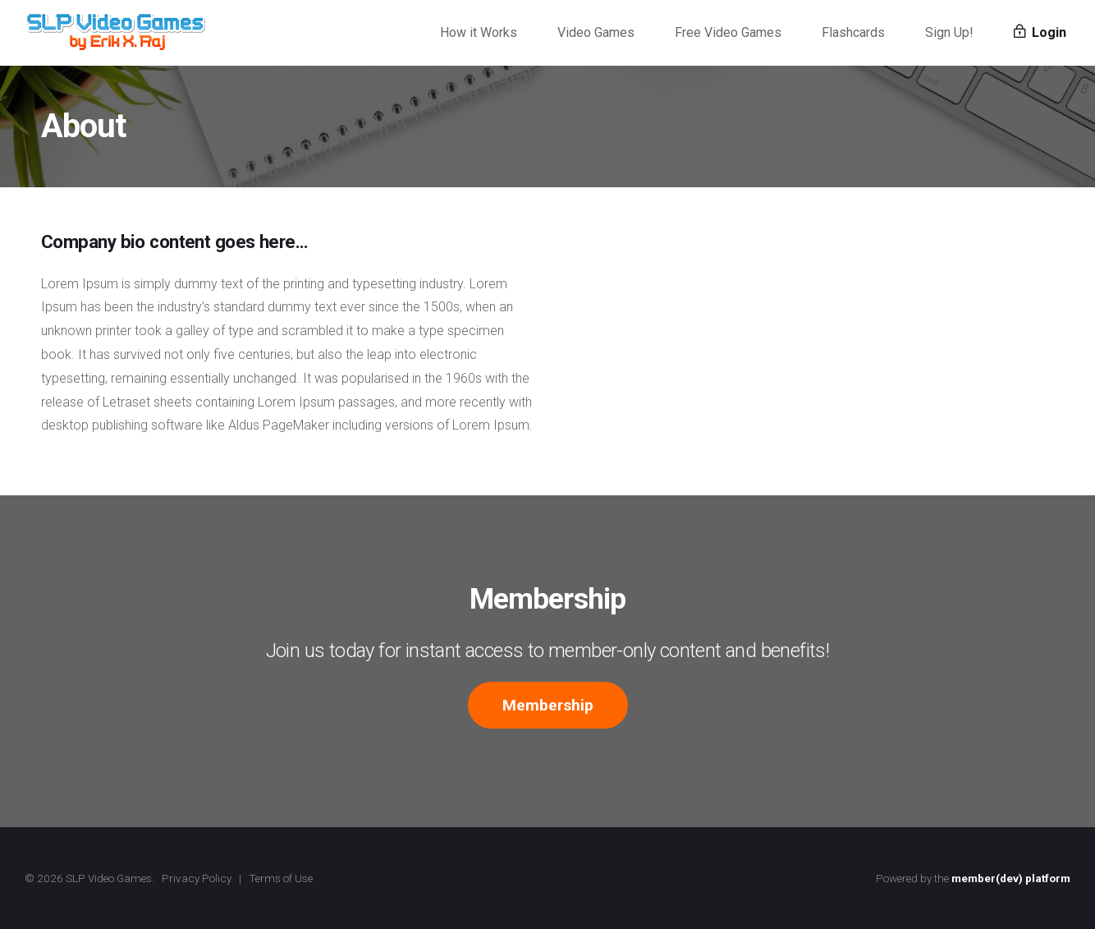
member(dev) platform (1010, 878)
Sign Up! (949, 32)
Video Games (596, 32)
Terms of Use (281, 878)
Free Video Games (728, 32)
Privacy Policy (196, 878)
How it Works (478, 32)
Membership (547, 705)
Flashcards (853, 32)
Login (1040, 32)
